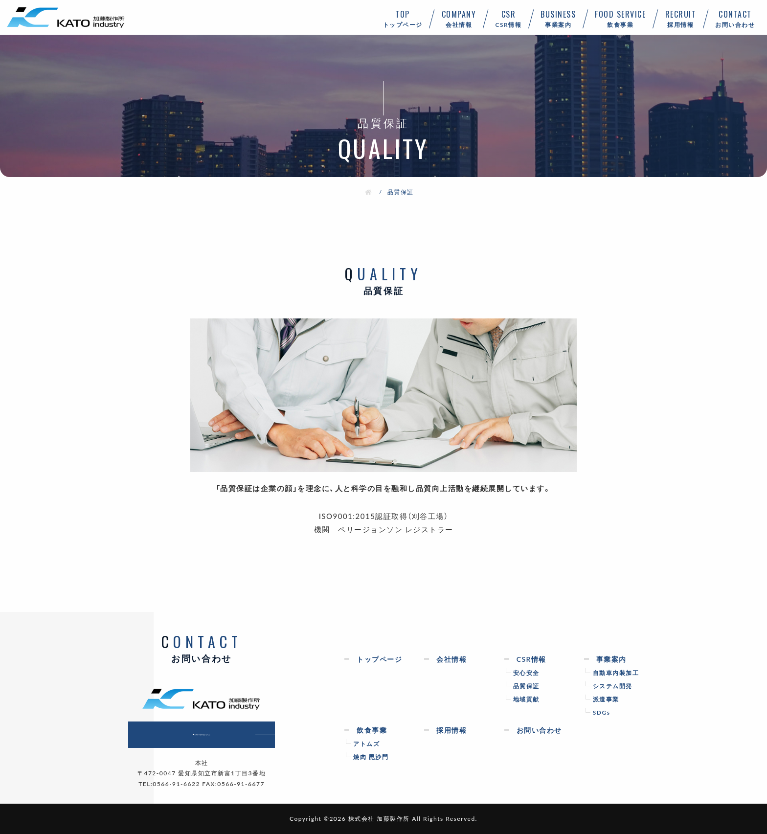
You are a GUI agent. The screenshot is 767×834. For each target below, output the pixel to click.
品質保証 (526, 685)
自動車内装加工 (616, 672)
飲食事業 (620, 18)
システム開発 (612, 685)
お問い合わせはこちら (217, 735)
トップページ (402, 18)
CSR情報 (508, 18)
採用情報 (680, 18)
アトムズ (366, 743)
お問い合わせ (735, 18)
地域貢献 (526, 699)
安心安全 (526, 672)
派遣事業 (606, 699)
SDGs (601, 712)
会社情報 (459, 18)
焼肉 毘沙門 (370, 756)
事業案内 (558, 18)
